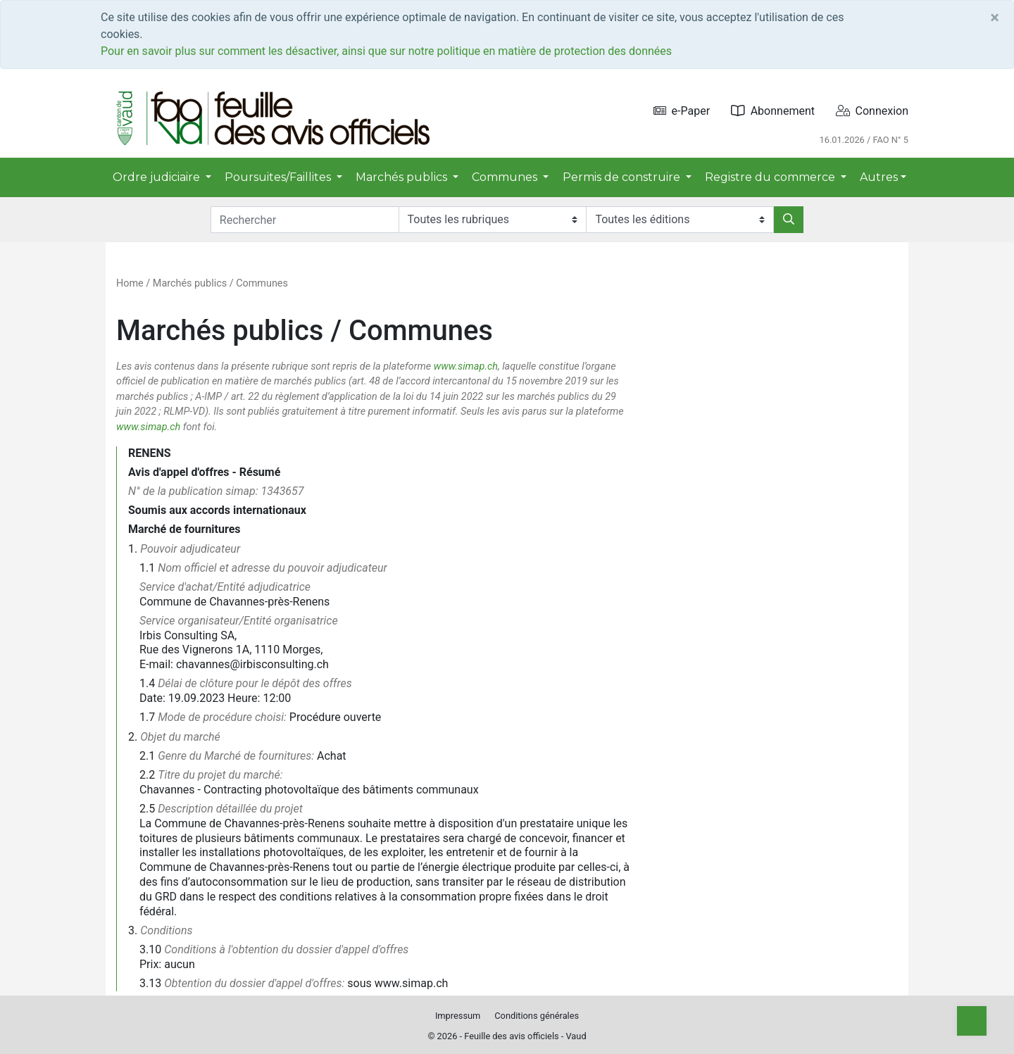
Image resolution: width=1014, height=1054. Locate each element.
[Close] (994, 17)
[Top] (972, 1021)
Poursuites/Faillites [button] (279, 177)
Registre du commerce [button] (771, 177)
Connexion (872, 111)
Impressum (457, 1015)
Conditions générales (536, 1015)
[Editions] (680, 219)
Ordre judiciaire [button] (158, 177)
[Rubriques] (493, 219)
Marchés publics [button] (403, 177)
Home (130, 283)
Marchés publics (190, 283)
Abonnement (773, 111)
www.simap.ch (466, 366)
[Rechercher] (788, 219)
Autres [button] (879, 177)
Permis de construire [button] (623, 177)
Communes (262, 283)
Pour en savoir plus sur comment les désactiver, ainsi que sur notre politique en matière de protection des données (386, 51)
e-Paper (682, 111)
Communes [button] (506, 177)
